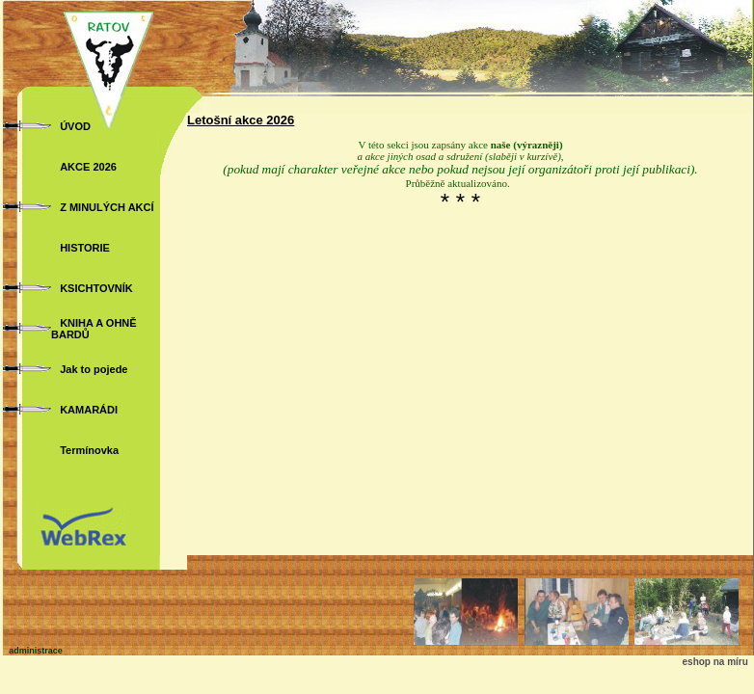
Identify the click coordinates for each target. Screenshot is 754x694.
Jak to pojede (93, 369)
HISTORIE (85, 248)
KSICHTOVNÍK (96, 288)
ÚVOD (75, 126)
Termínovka (89, 450)
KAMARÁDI (89, 409)
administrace (36, 650)
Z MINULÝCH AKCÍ (106, 207)
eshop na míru (715, 661)
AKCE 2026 (88, 167)
